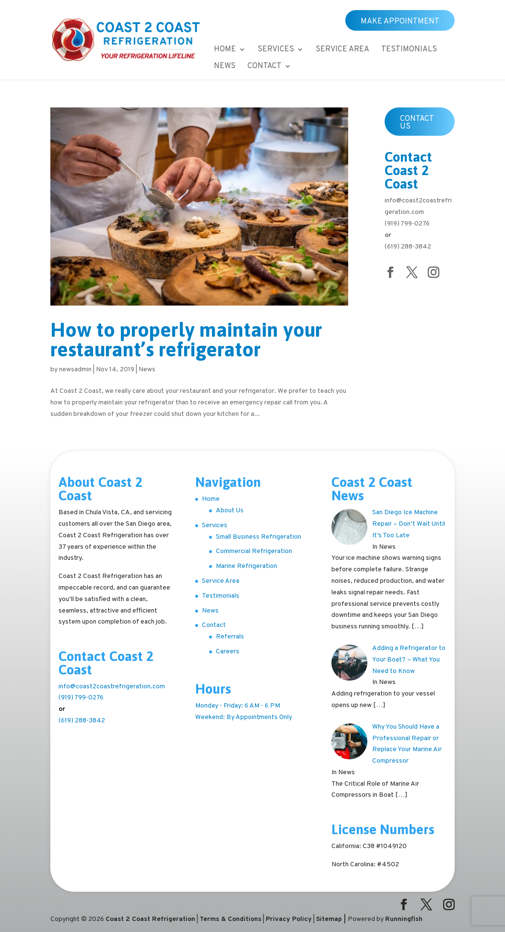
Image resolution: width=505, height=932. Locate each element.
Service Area (342, 50)
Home (225, 50)
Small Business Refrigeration (258, 537)
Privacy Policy (289, 919)
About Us (230, 511)
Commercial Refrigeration (254, 551)
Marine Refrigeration (246, 566)
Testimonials (409, 50)
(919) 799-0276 (407, 224)
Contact (264, 67)
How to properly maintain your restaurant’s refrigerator (186, 340)
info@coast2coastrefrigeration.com (112, 687)
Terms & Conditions (230, 919)
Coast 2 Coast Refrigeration (150, 919)
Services (276, 50)
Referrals (230, 637)
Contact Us (417, 122)
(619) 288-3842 (408, 247)
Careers (227, 652)
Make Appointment (400, 21)
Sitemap (329, 919)
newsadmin (75, 370)
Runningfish (404, 919)
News (224, 67)
